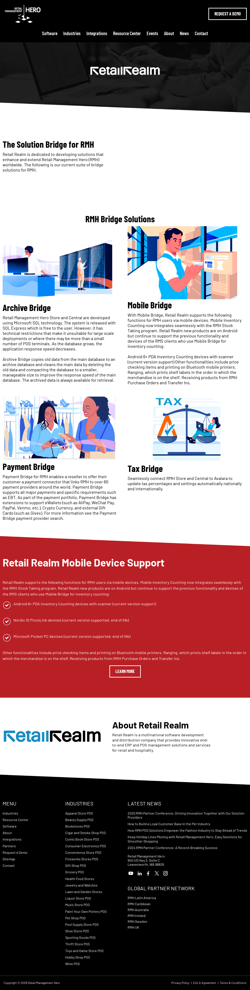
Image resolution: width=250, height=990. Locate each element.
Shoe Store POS (77, 931)
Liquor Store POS (78, 898)
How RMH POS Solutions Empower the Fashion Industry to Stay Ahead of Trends (187, 830)
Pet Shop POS (75, 918)
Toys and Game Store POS (84, 951)
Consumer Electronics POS (85, 846)
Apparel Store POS (79, 813)
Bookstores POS (77, 826)
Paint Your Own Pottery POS (86, 911)
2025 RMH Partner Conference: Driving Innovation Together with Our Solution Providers (186, 815)
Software (49, 33)
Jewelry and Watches (81, 885)
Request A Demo (227, 13)
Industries (72, 33)
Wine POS (72, 964)
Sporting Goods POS (80, 937)
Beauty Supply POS (79, 820)
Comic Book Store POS (82, 839)
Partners (9, 846)
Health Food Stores (79, 879)
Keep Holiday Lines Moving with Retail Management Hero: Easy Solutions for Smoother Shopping (185, 839)
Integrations (96, 33)
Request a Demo (15, 852)
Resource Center (127, 33)
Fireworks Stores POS (81, 859)
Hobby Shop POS (77, 957)
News (184, 33)
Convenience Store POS (83, 852)
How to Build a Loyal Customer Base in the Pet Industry (169, 824)
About (169, 33)
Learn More (125, 671)
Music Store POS (77, 905)
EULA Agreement (204, 983)
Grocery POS (74, 872)
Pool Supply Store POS (82, 924)
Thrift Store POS (77, 944)
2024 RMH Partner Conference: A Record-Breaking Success (173, 848)
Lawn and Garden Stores (83, 892)
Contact (201, 33)
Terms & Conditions (233, 983)
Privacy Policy (180, 983)
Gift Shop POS (75, 865)
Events (152, 33)
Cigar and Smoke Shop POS (85, 833)
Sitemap (9, 859)
